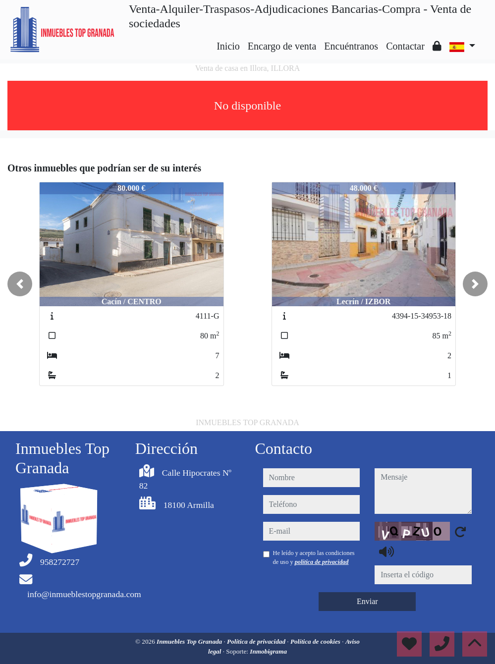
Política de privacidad (257, 641)
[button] (19, 284)
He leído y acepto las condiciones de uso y (314, 557)
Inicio (228, 46)
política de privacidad (322, 561)
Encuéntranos (351, 46)
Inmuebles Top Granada (190, 641)
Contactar (405, 46)
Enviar (367, 601)
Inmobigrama (268, 651)
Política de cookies (316, 641)
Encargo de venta (282, 46)
